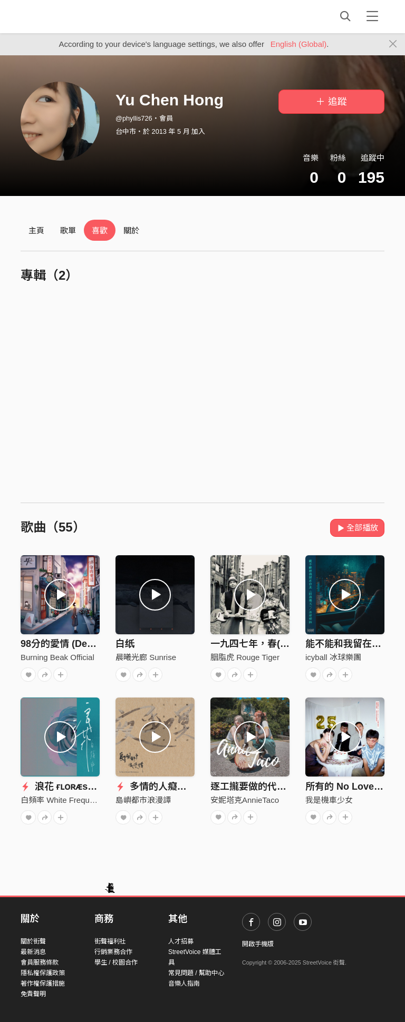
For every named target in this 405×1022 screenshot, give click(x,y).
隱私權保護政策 (43, 973)
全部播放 (357, 527)
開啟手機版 (258, 944)
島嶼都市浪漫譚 (143, 799)
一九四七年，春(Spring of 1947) (279, 643)
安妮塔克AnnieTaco (244, 799)
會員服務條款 (40, 962)
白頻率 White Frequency (64, 799)
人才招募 (181, 941)
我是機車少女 (329, 799)
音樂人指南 (184, 983)
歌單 (68, 230)
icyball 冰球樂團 (333, 657)
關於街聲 (33, 941)
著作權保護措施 (43, 983)
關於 (131, 230)
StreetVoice (64, 16)
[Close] (393, 44)
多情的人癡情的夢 (160, 786)
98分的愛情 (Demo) (62, 643)
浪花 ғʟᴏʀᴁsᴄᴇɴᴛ (64, 786)
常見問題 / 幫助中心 (196, 973)
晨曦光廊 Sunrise (145, 657)
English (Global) (299, 44)
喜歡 (100, 230)
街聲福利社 (110, 941)
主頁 (36, 230)
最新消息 (33, 952)
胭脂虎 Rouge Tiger (244, 657)
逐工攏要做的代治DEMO (262, 786)
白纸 (124, 643)
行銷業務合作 (113, 952)
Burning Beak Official (57, 657)
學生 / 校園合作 (116, 962)
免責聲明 (33, 994)
